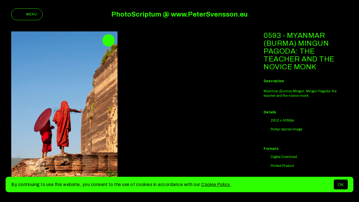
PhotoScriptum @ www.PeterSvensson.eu (179, 14)
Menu (27, 14)
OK (341, 184)
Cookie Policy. (216, 184)
